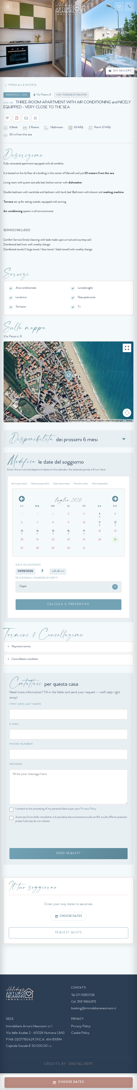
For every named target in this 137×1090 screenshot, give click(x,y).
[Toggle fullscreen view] (127, 348)
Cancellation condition (25, 659)
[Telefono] (129, 6)
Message (15, 764)
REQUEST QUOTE (68, 932)
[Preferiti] (119, 6)
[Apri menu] (7, 6)
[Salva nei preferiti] (7, 118)
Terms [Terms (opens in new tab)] (129, 420)
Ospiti (68, 587)
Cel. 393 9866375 (83, 1002)
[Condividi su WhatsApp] (35, 118)
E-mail (14, 724)
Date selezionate (28, 565)
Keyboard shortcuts (78, 420)
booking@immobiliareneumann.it (93, 1008)
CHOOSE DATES (68, 916)
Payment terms (21, 646)
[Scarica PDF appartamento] (17, 118)
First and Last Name (25, 704)
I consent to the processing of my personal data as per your (55, 809)
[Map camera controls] (127, 413)
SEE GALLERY (120, 71)
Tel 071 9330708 (82, 995)
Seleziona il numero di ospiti (37, 578)
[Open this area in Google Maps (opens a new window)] (12, 419)
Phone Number (21, 744)
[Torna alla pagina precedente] (21, 85)
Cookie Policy (80, 1033)
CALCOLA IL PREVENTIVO (68, 604)
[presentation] (41, 836)
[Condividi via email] (26, 118)
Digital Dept (81, 1064)
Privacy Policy (88, 809)
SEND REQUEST (68, 853)
